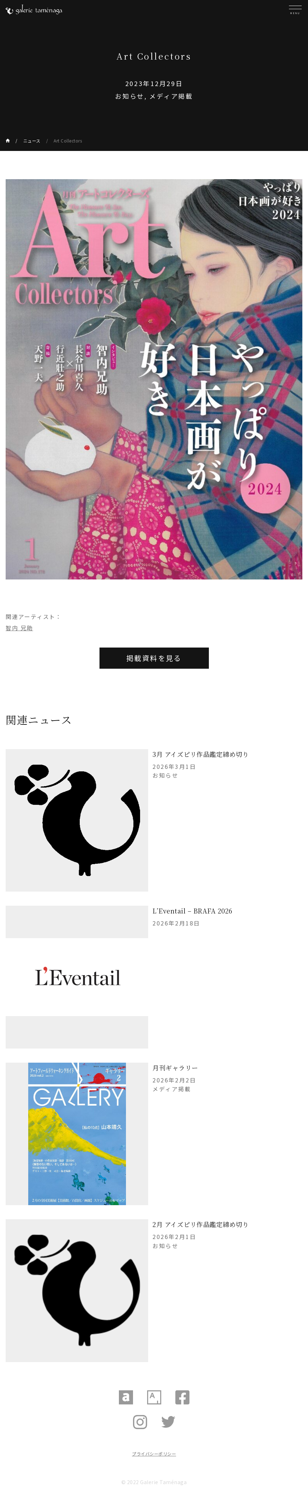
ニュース (32, 141)
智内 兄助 (19, 628)
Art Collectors (68, 141)
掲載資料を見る (154, 658)
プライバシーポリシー (154, 1454)
